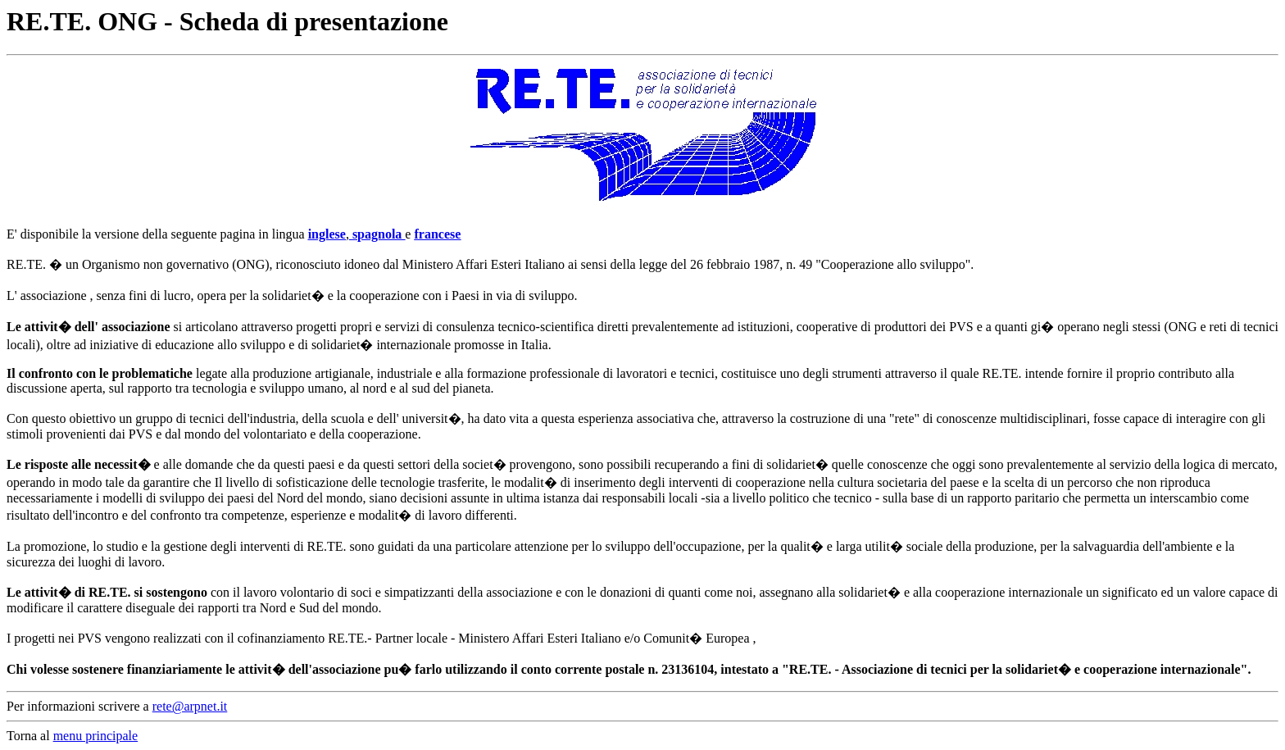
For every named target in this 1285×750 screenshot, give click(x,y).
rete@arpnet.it (190, 706)
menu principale (95, 736)
